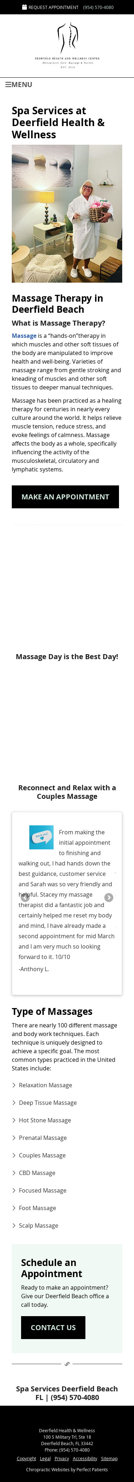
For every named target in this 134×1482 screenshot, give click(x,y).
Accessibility (85, 1458)
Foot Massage (37, 1208)
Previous (25, 898)
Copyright (26, 1458)
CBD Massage (37, 1173)
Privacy (62, 1458)
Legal (45, 1458)
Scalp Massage (38, 1225)
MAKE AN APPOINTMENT (65, 497)
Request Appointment (50, 7)
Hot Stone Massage (45, 1120)
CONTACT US (53, 1327)
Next (108, 898)
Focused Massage (42, 1190)
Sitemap (109, 1458)
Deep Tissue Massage (48, 1103)
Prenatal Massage (43, 1138)
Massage (24, 336)
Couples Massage (42, 1155)
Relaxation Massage (45, 1085)
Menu (18, 84)
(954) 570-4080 (98, 7)
